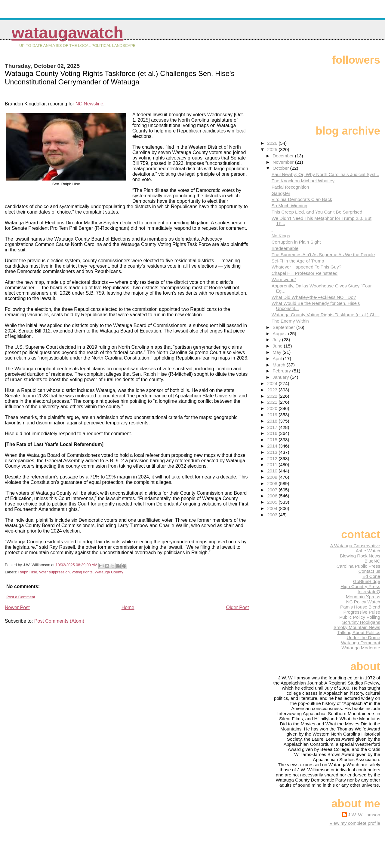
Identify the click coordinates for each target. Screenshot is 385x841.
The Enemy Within (290, 320)
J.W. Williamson (364, 814)
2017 (273, 427)
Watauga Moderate (360, 647)
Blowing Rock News (360, 555)
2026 (273, 143)
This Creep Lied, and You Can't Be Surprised (317, 211)
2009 (273, 477)
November (284, 162)
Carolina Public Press (358, 566)
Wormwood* (284, 279)
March (279, 364)
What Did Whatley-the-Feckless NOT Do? (314, 297)
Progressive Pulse (361, 612)
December (284, 155)
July (277, 339)
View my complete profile (354, 823)
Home (128, 607)
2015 (273, 439)
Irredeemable (285, 248)
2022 (273, 396)
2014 (273, 445)
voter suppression (54, 572)
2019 (273, 414)
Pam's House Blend (360, 606)
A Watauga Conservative (355, 545)
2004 (273, 508)
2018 (273, 421)
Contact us (369, 571)
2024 (273, 383)
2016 (273, 433)
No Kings (281, 235)
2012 (273, 458)
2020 (273, 408)
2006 (273, 495)
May (277, 352)
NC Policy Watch (363, 601)
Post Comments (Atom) (59, 621)
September (284, 327)
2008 (273, 483)
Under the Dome (363, 637)
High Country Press (360, 586)
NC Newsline (89, 103)
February (282, 370)
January (281, 377)
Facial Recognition (290, 187)
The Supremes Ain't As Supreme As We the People (323, 254)
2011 (273, 464)
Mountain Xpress (363, 596)
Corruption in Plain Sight (296, 241)
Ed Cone (371, 576)
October (281, 168)
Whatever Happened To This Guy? (306, 266)
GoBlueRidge (366, 581)
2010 (273, 470)
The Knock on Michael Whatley (303, 180)
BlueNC (372, 560)
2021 (273, 402)
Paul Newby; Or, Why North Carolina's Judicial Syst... (325, 174)
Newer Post (17, 607)
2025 (273, 149)
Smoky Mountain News (357, 627)
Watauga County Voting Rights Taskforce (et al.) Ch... (326, 314)
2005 (273, 502)
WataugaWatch (67, 32)
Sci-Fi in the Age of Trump (298, 260)
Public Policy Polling (359, 617)
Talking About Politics (358, 632)
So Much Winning (289, 205)
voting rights (82, 572)
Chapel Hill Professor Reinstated (304, 273)
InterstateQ (369, 591)
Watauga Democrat (360, 642)
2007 (273, 489)
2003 (273, 514)
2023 (273, 389)
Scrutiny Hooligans (361, 622)
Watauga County (109, 572)
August (280, 333)
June (278, 345)
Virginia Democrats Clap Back (302, 199)
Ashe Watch (368, 550)
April (278, 358)
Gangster (281, 193)
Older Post (237, 607)
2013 (273, 452)
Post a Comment (20, 597)
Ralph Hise (27, 572)
